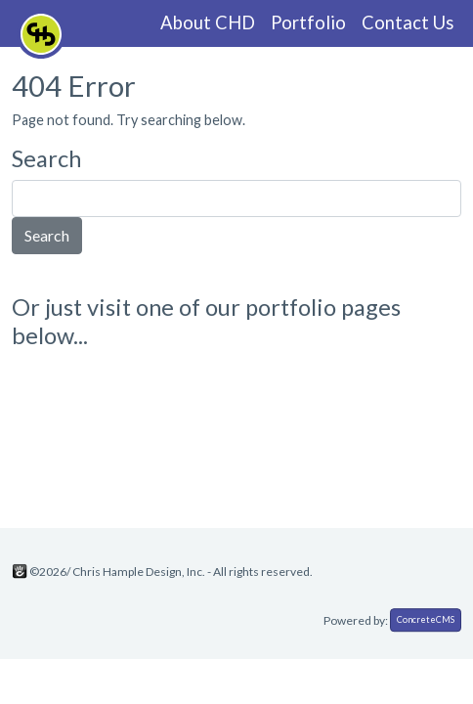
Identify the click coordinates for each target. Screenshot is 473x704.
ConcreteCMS (425, 619)
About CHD (207, 22)
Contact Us (407, 22)
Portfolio (308, 22)
